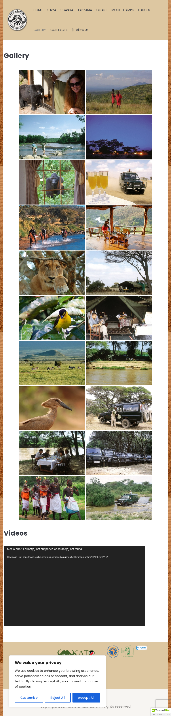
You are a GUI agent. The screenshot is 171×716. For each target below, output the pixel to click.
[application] (74, 586)
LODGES (144, 10)
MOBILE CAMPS (123, 10)
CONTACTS (59, 30)
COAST (101, 10)
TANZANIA (85, 10)
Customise (29, 697)
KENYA (51, 10)
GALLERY (40, 30)
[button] (161, 712)
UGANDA (67, 10)
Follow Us (80, 30)
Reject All (57, 697)
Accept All (86, 697)
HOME (38, 10)
